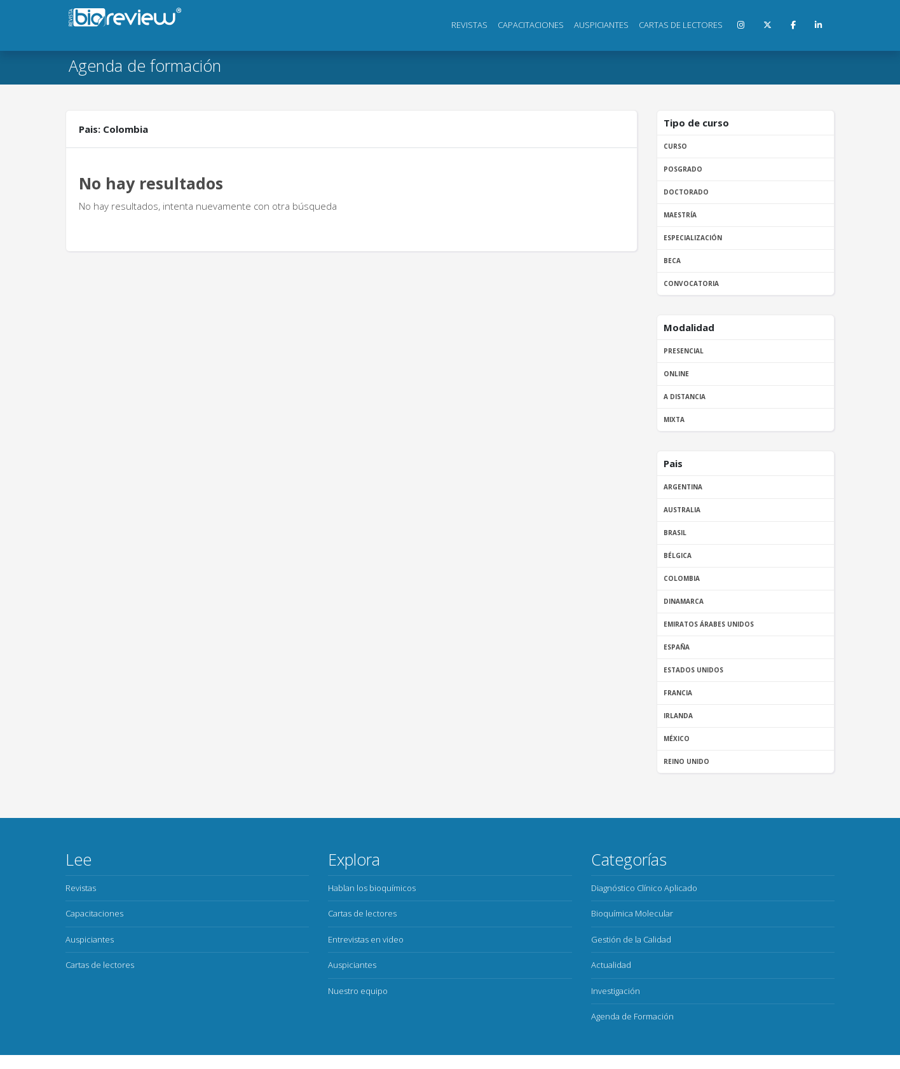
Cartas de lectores (681, 25)
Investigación (615, 991)
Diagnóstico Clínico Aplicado (644, 888)
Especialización (693, 237)
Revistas (469, 25)
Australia (682, 509)
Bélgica (678, 555)
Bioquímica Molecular (632, 913)
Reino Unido (686, 761)
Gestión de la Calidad (631, 939)
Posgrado (683, 169)
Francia (678, 692)
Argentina (683, 486)
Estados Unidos (693, 669)
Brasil (675, 532)
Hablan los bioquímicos (372, 888)
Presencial (684, 350)
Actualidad (611, 964)
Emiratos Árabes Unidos (709, 624)
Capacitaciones (531, 25)
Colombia (682, 578)
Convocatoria (691, 283)
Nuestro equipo (358, 991)
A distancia (685, 396)
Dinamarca (684, 601)
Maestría (680, 214)
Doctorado (686, 191)
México (677, 738)
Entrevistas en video (366, 939)
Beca (672, 260)
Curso (675, 146)
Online (676, 373)
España (677, 647)
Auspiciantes (601, 25)
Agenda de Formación (632, 1016)
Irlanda (678, 715)
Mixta (674, 419)
